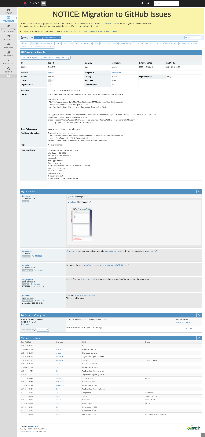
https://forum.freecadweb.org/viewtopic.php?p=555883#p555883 (92, 31)
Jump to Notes (47, 57)
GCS (115, 43)
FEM (95, 43)
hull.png (73, 202)
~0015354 (40, 300)
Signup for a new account (50, 37)
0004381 (179, 322)
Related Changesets (31, 57)
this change (85, 279)
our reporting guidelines (115, 251)
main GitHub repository (109, 23)
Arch (58, 43)
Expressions (86, 43)
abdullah (59, 378)
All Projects (25, 43)
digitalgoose (28, 279)
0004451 (186, 322)
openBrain (27, 251)
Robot (194, 43)
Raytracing (184, 43)
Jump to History (62, 57)
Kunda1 (26, 265)
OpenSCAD (124, 43)
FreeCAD (31, 3)
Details (40, 330)
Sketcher (25, 47)
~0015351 (37, 284)
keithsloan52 (117, 72)
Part (133, 43)
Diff (46, 330)
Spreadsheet (36, 47)
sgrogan (26, 324)
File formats (105, 43)
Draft (76, 43)
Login (37, 37)
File (190, 328)
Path (152, 43)
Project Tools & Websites (167, 43)
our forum (151, 251)
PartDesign (143, 43)
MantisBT (34, 426)
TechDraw (49, 47)
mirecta (51, 72)
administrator (31, 431)
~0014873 (40, 270)
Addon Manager (47, 43)
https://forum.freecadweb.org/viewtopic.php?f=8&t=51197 (105, 265)
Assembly (67, 43)
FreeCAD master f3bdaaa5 (85, 295)
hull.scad (73, 196)
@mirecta (70, 251)
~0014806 (38, 256)
